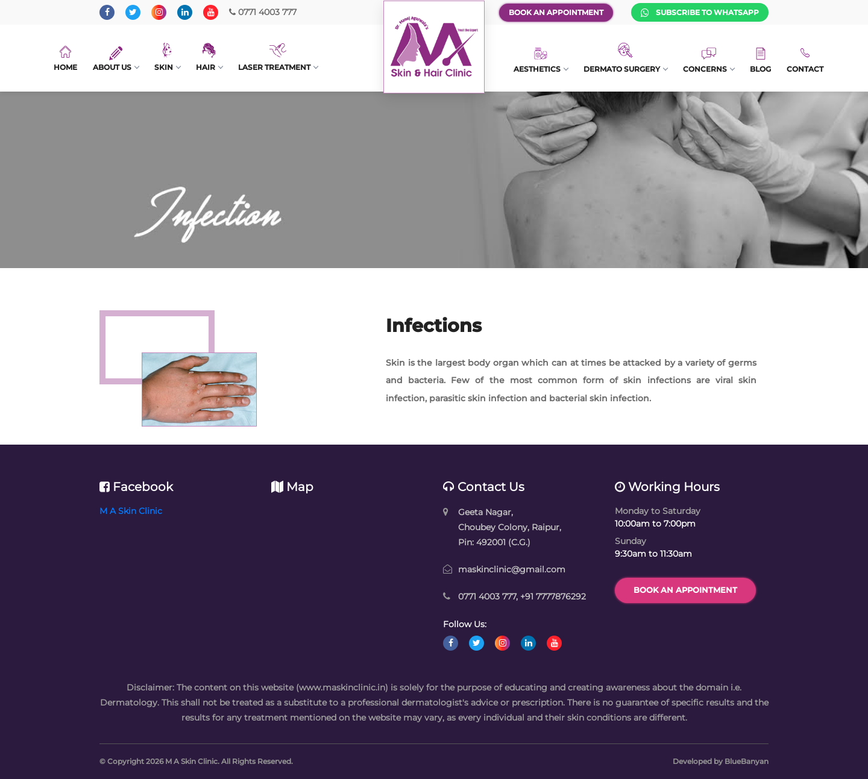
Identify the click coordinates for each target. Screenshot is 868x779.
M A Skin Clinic (130, 510)
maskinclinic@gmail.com (511, 569)
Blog (760, 61)
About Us (116, 59)
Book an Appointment (556, 12)
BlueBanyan (747, 761)
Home (65, 59)
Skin (167, 57)
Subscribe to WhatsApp (700, 12)
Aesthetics (541, 60)
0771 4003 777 (263, 12)
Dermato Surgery (625, 58)
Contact (805, 60)
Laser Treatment (278, 57)
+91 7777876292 (553, 596)
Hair (209, 57)
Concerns (708, 61)
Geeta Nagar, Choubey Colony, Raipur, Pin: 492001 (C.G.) (509, 527)
